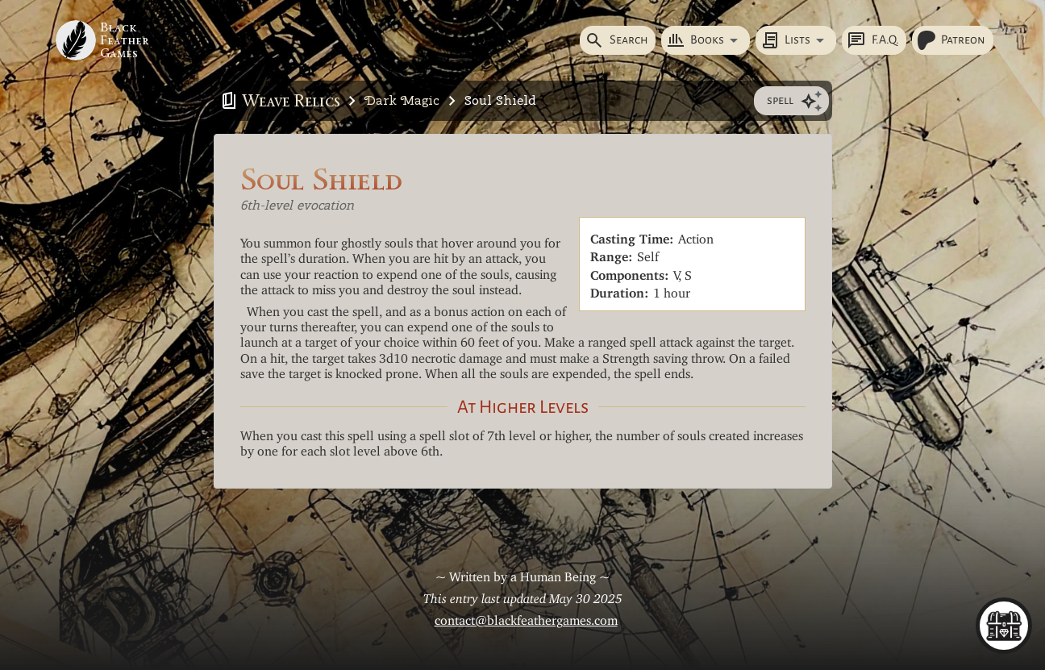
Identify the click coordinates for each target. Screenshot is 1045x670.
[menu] (1004, 625)
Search (616, 40)
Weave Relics (291, 100)
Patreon (951, 40)
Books (695, 40)
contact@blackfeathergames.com (526, 617)
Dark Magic (401, 100)
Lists (785, 40)
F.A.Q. (872, 40)
